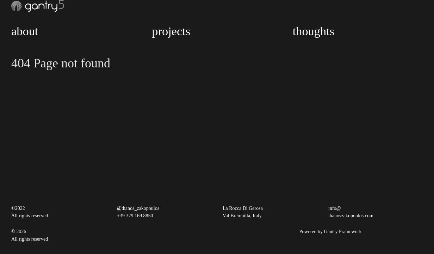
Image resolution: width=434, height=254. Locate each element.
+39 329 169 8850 (135, 215)
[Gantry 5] (37, 6)
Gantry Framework (343, 231)
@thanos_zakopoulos (138, 208)
